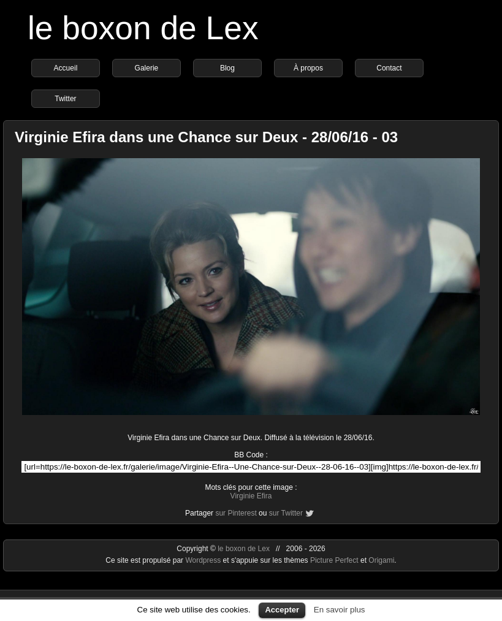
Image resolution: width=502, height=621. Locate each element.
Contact (388, 68)
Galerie (147, 68)
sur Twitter (286, 513)
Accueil (66, 68)
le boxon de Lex (143, 28)
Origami (381, 560)
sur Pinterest (235, 513)
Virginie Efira (251, 496)
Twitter (65, 98)
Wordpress (203, 560)
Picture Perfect (334, 560)
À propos (308, 68)
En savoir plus (339, 609)
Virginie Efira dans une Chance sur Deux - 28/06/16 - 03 (206, 137)
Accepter (282, 609)
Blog (227, 68)
